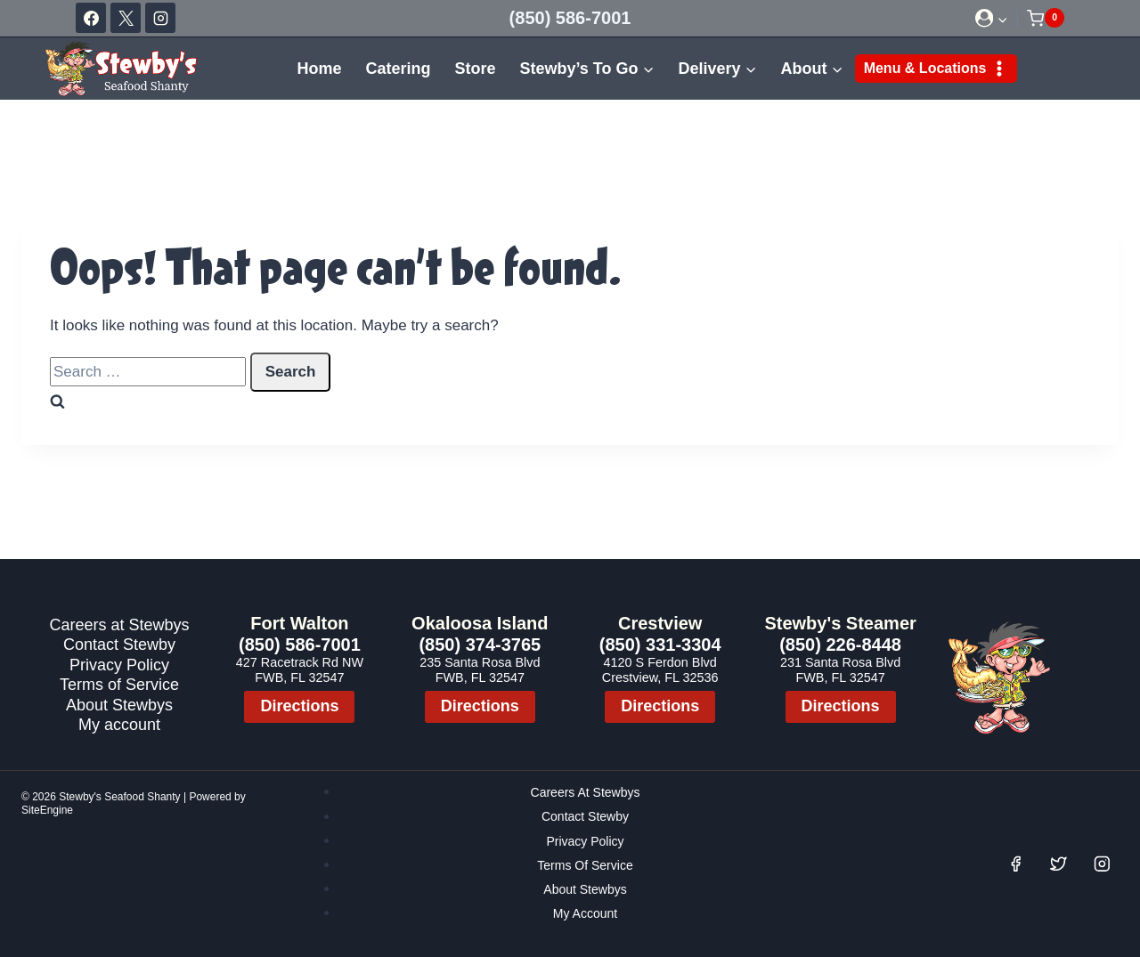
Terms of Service (119, 684)
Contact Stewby (119, 644)
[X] (125, 18)
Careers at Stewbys (119, 624)
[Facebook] (91, 18)
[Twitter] (1058, 864)
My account (119, 724)
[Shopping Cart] (1045, 18)
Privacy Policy (119, 664)
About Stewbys (119, 704)
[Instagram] (160, 18)
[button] (1002, 18)
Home (319, 68)
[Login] (991, 18)
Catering (397, 68)
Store (474, 68)
